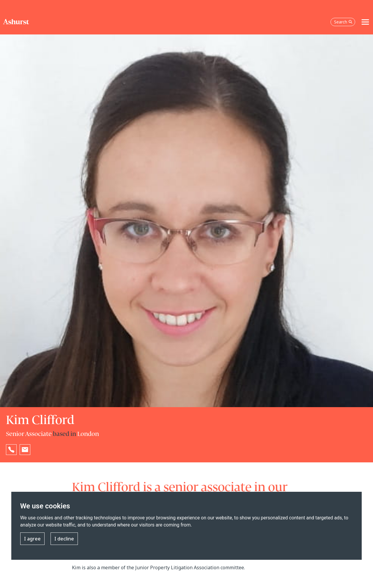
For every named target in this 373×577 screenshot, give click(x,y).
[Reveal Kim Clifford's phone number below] (11, 449)
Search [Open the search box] (343, 22)
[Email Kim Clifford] (25, 449)
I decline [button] (64, 538)
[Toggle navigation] (365, 22)
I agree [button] (32, 538)
